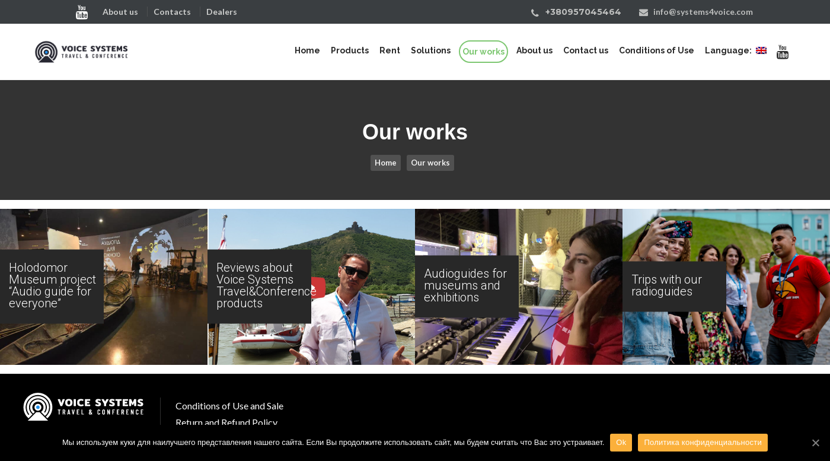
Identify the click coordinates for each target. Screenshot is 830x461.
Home (386, 162)
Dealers (221, 12)
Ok (621, 442)
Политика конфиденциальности (703, 442)
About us (120, 12)
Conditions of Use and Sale (229, 405)
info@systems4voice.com (703, 12)
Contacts (172, 12)
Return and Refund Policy (226, 422)
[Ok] (815, 443)
